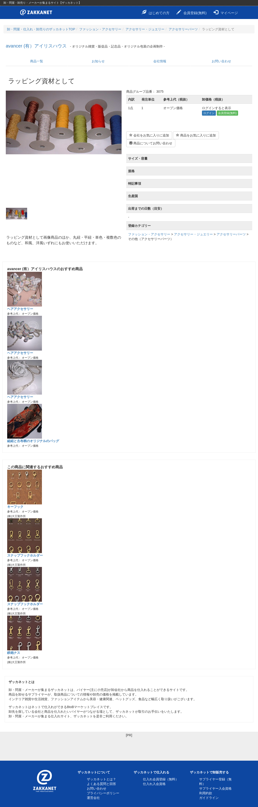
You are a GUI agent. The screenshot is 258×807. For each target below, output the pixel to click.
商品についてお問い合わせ (150, 143)
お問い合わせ (221, 61)
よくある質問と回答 (101, 784)
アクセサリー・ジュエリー (145, 29)
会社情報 (159, 61)
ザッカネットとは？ (101, 779)
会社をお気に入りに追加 (149, 135)
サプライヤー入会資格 (215, 788)
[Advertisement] (129, 747)
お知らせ (98, 61)
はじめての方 (156, 12)
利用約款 (205, 793)
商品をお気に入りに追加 (196, 135)
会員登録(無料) (191, 12)
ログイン (208, 113)
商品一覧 (36, 61)
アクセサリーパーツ (183, 29)
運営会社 (93, 798)
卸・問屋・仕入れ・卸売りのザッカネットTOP (41, 29)
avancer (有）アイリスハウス (36, 45)
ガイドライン (209, 798)
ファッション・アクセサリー (100, 29)
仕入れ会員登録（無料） (161, 779)
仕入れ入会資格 (154, 784)
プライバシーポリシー (103, 793)
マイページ (226, 12)
